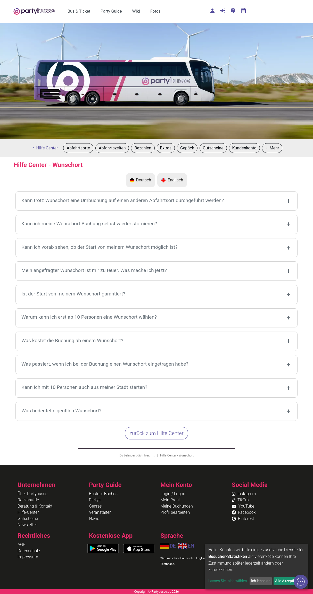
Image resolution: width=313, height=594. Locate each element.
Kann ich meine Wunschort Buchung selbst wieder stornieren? (89, 224)
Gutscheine (213, 148)
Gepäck (187, 148)
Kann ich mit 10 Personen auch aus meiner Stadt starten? (84, 387)
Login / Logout (173, 493)
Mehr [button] (272, 148)
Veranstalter (100, 512)
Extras (165, 148)
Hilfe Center (45, 148)
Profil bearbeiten (175, 512)
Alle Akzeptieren (288, 581)
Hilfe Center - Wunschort (177, 455)
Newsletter (27, 524)
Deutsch (140, 180)
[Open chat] (301, 582)
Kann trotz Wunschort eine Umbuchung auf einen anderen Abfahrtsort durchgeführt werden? (122, 200)
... (154, 455)
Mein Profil (170, 499)
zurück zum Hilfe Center (156, 433)
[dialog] (256, 566)
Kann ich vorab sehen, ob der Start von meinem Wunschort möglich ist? (99, 247)
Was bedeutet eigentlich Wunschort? (61, 411)
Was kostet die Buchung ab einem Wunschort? (72, 340)
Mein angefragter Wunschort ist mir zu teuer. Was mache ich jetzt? (94, 270)
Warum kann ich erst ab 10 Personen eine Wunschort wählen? (89, 317)
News (94, 518)
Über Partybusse (32, 493)
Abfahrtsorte (78, 148)
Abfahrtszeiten (112, 148)
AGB (22, 544)
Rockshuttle (28, 499)
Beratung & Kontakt (35, 506)
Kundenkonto (244, 148)
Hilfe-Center (28, 512)
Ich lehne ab (260, 581)
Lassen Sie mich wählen (227, 581)
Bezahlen (142, 148)
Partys (95, 499)
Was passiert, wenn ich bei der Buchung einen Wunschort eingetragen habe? (104, 364)
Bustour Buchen (103, 493)
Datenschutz (29, 550)
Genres (95, 506)
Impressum (28, 557)
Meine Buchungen (176, 506)
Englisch (172, 180)
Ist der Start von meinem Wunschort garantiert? (73, 294)
